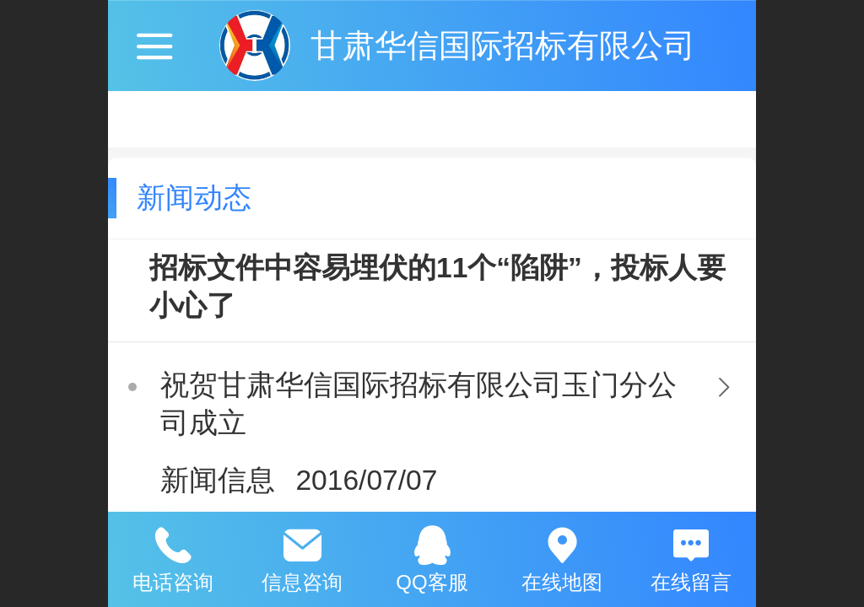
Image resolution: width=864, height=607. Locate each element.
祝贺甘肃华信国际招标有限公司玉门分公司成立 (418, 403)
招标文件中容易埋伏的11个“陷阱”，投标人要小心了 (437, 286)
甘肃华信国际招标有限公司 (502, 45)
